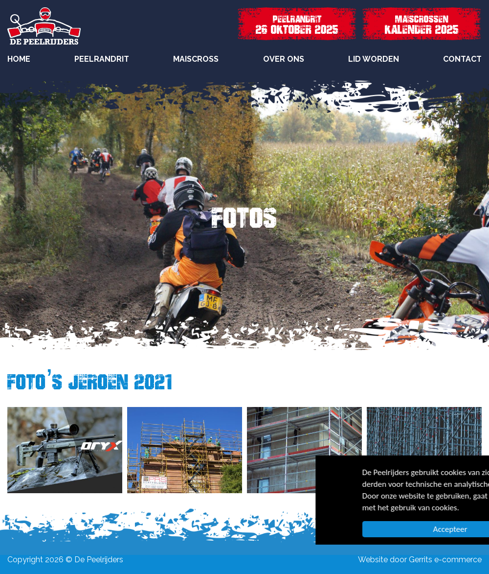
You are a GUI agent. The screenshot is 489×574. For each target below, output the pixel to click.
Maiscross (196, 59)
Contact (462, 59)
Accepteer (387, 529)
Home (18, 59)
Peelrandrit (101, 59)
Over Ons (283, 59)
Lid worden (373, 59)
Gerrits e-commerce (445, 559)
